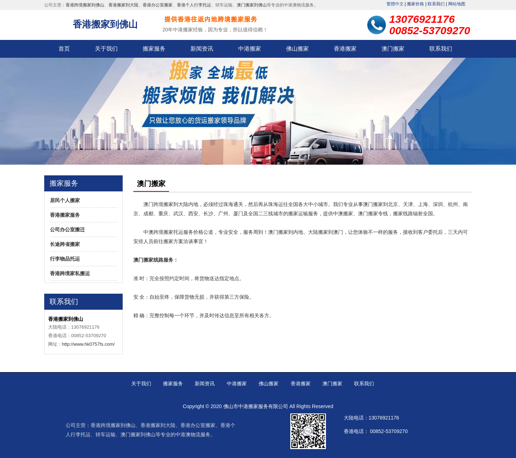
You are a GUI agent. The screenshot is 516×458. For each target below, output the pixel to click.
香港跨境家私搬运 (70, 273)
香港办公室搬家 (158, 4)
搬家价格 (415, 3)
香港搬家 (345, 49)
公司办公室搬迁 (67, 229)
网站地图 (456, 3)
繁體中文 (395, 3)
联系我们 (436, 3)
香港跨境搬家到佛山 (85, 4)
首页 (64, 49)
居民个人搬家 (65, 200)
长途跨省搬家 (65, 244)
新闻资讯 (201, 49)
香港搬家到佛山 (105, 24)
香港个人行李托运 (194, 4)
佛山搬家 (297, 49)
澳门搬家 (393, 49)
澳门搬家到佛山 (252, 4)
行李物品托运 (65, 259)
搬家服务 (154, 49)
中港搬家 (249, 49)
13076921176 (384, 418)
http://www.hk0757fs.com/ (88, 344)
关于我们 (106, 49)
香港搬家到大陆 (123, 4)
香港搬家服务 (65, 215)
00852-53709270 (389, 431)
